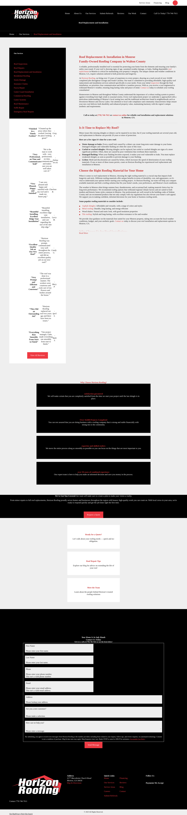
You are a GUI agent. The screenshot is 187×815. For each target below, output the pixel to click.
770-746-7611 (172, 13)
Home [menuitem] (67, 13)
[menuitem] (37, 64)
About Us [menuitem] (77, 13)
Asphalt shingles (88, 206)
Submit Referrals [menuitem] (106, 13)
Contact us (144, 88)
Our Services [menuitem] (91, 13)
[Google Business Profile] (147, 780)
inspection (155, 83)
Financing (158, 3)
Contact (123, 791)
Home (106, 778)
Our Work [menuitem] (132, 13)
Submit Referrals (110, 796)
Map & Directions (74, 783)
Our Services (109, 782)
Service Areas (144, 3)
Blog (167, 3)
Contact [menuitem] (143, 13)
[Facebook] (153, 780)
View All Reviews (37, 355)
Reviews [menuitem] (120, 13)
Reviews (123, 782)
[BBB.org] (158, 780)
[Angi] (164, 780)
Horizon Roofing (88, 78)
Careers (107, 791)
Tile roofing (87, 214)
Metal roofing (87, 208)
